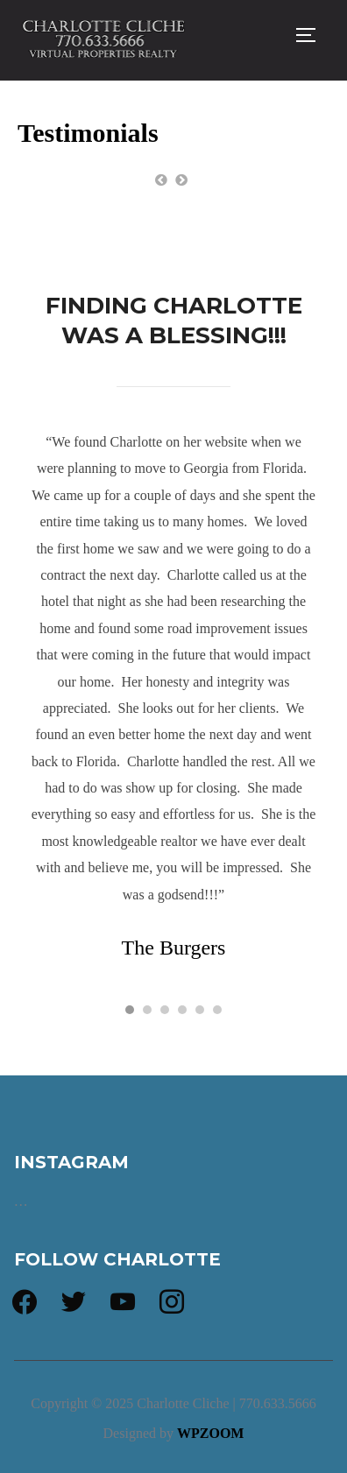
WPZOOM (210, 1433)
